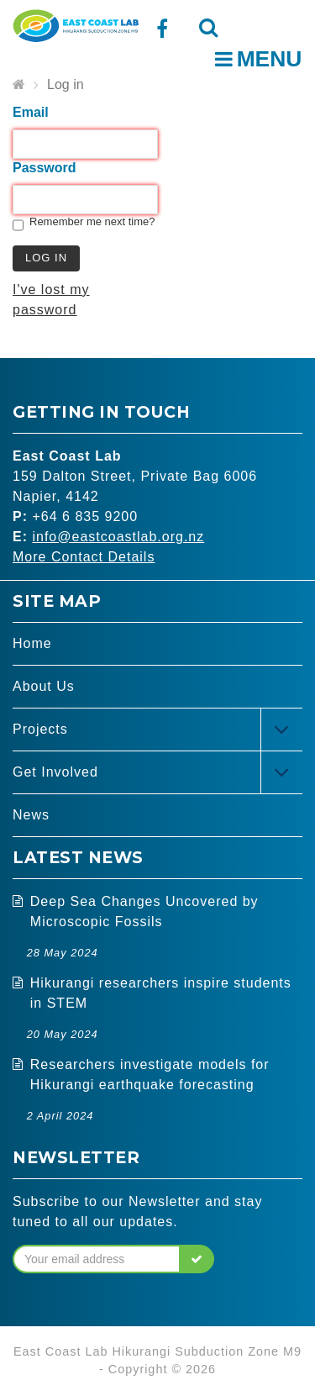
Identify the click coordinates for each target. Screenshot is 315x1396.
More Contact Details (84, 557)
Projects (40, 729)
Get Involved (55, 772)
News (31, 815)
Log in (65, 84)
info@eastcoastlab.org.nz (118, 536)
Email (31, 112)
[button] (197, 1259)
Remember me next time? (92, 221)
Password (44, 168)
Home (32, 643)
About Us (44, 686)
